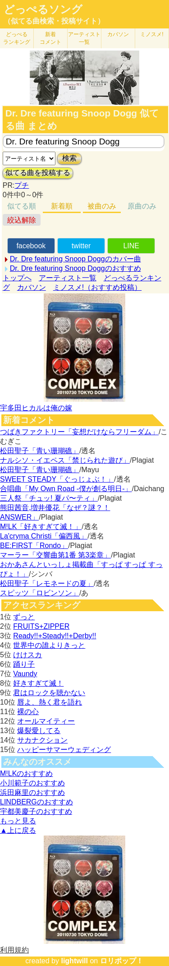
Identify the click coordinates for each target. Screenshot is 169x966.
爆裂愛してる (38, 730)
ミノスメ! (151, 34)
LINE (131, 246)
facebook (31, 246)
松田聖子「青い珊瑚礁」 (39, 451)
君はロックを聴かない (49, 693)
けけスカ (27, 655)
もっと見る (18, 821)
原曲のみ (142, 206)
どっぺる (16, 38)
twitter (81, 246)
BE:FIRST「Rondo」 (34, 545)
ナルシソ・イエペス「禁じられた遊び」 (65, 460)
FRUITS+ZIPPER (41, 626)
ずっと (24, 617)
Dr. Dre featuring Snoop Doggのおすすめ (75, 268)
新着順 (62, 206)
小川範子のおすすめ (32, 783)
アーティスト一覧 (67, 278)
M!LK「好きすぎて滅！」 (41, 526)
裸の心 (28, 711)
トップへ (17, 278)
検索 (69, 158)
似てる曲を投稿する (37, 172)
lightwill (74, 961)
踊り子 (24, 664)
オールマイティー (46, 721)
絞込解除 (21, 220)
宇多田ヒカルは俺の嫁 (36, 408)
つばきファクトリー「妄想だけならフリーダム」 (79, 432)
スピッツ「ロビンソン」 (39, 593)
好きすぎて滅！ (38, 683)
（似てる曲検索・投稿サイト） (54, 21)
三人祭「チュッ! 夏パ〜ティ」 (49, 498)
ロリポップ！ (121, 961)
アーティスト (84, 38)
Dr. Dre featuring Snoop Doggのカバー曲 (75, 259)
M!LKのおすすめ (26, 773)
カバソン (118, 34)
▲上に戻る (18, 830)
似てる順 (21, 206)
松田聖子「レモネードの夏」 (47, 583)
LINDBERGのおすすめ (36, 802)
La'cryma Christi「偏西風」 (43, 536)
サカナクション (42, 740)
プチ (21, 185)
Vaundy (25, 674)
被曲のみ (101, 206)
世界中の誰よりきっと (49, 645)
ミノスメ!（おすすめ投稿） (97, 287)
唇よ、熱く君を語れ (49, 702)
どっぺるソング (43, 9)
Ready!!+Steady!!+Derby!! (54, 636)
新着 (50, 38)
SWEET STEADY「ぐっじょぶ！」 (57, 479)
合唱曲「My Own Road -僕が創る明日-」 (66, 488)
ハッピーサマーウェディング (64, 749)
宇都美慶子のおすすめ (36, 811)
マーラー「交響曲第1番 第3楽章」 (55, 555)
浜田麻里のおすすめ (32, 792)
